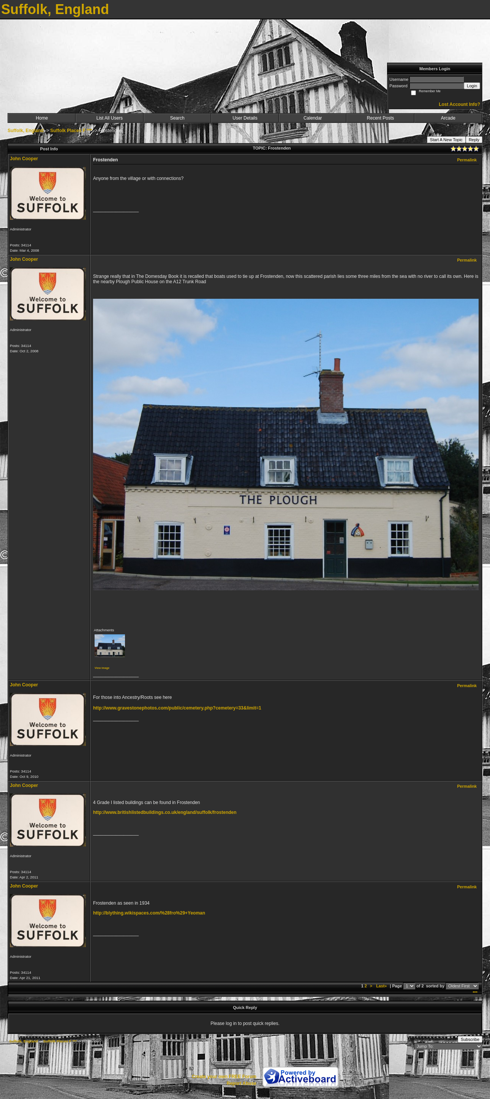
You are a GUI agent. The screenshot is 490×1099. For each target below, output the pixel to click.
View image (102, 668)
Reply (474, 139)
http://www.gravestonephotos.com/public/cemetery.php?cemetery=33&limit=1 (177, 708)
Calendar (312, 118)
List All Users (109, 118)
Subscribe (470, 1039)
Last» (382, 986)
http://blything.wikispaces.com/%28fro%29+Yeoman (149, 913)
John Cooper (24, 158)
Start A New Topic (446, 139)
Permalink (467, 160)
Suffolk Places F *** (71, 130)
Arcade (448, 118)
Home (42, 118)
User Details (244, 118)
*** (475, 992)
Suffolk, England (26, 130)
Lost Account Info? (459, 104)
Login (472, 86)
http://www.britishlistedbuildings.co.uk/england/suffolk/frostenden (165, 812)
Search (177, 118)
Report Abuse (241, 1083)
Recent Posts (380, 118)
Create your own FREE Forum (224, 1076)
